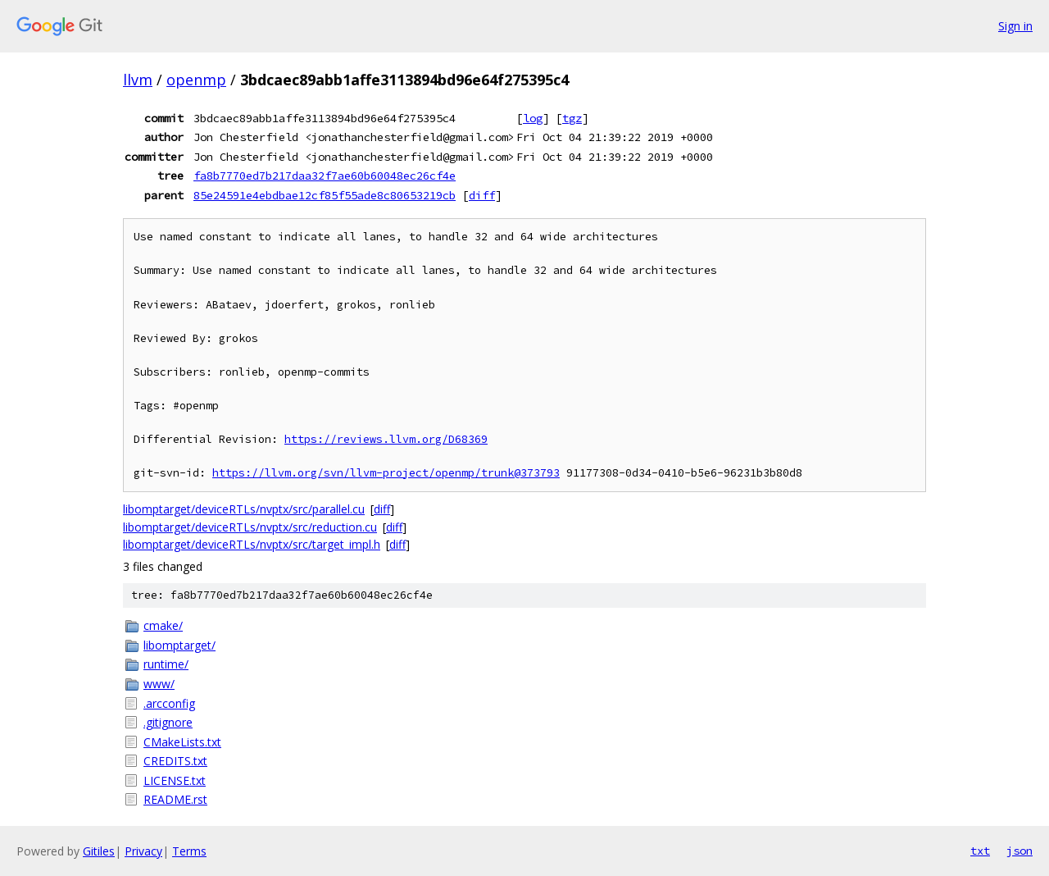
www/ (159, 683)
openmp (196, 79)
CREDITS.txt (175, 761)
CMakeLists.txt (182, 742)
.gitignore (168, 722)
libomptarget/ (179, 645)
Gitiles (99, 851)
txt (980, 850)
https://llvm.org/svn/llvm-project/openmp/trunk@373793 (386, 473)
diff (482, 195)
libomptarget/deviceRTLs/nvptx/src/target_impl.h (251, 544)
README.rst (175, 799)
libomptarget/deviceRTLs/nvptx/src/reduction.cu (250, 527)
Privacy (143, 851)
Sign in (1015, 26)
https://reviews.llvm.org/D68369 (386, 439)
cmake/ (163, 625)
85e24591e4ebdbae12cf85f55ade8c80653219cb (324, 195)
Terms (189, 851)
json (1019, 850)
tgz (572, 118)
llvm (137, 79)
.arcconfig (169, 703)
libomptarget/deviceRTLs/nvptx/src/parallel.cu (244, 509)
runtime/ (165, 664)
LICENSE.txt (174, 780)
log (533, 118)
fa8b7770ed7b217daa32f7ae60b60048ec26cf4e (324, 175)
